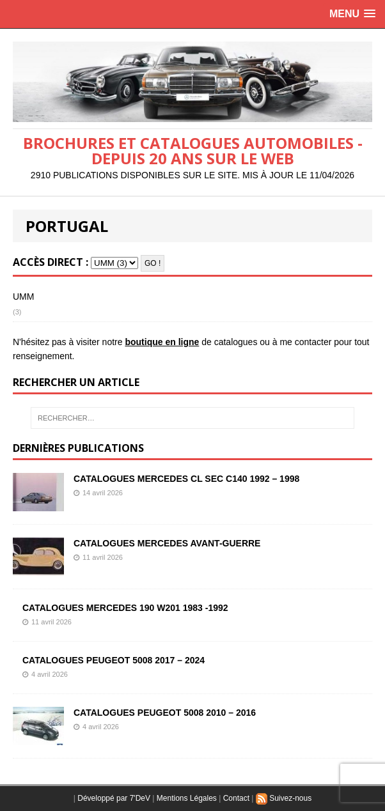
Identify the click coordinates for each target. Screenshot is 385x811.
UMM (23, 296)
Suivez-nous (283, 798)
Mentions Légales (187, 798)
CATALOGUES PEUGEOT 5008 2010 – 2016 (165, 712)
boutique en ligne (162, 342)
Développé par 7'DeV (113, 798)
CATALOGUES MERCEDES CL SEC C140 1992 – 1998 (186, 479)
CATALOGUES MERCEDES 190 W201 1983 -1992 (125, 608)
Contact (236, 798)
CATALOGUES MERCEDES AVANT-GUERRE (167, 543)
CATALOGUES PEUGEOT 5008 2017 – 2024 (113, 660)
